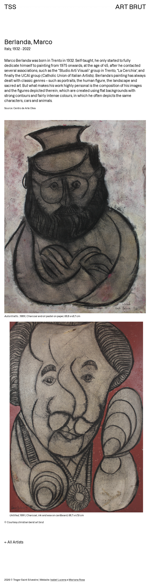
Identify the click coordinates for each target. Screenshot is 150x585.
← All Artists (13, 542)
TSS (10, 7)
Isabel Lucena (58, 580)
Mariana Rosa (77, 580)
